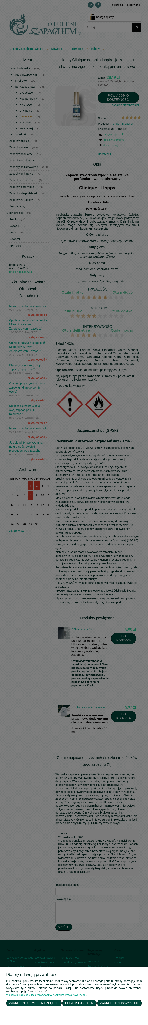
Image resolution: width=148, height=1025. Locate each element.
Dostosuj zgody (79, 1003)
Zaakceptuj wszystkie (119, 1003)
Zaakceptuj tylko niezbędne (34, 1003)
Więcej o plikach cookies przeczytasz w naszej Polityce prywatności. (46, 994)
